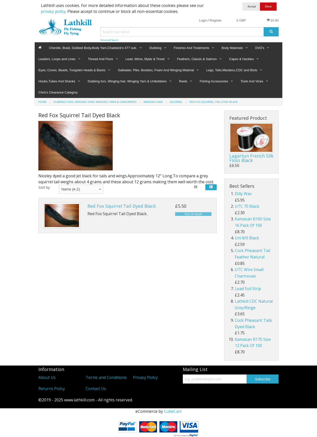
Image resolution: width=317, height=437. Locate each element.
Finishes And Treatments (191, 48)
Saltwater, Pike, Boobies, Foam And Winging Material (156, 70)
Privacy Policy (145, 377)
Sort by (44, 187)
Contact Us (96, 388)
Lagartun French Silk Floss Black (251, 158)
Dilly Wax (243, 193)
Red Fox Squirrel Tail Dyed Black (121, 206)
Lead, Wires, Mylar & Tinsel (145, 59)
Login (203, 20)
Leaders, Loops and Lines (57, 59)
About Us (47, 377)
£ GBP (241, 20)
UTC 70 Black (247, 206)
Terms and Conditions (106, 377)
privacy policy (53, 11)
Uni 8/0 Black (247, 238)
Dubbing (155, 48)
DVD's (259, 48)
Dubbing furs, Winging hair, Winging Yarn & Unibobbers (127, 81)
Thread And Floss (100, 59)
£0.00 (272, 20)
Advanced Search (109, 40)
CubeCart (173, 411)
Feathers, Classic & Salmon (197, 59)
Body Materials (232, 48)
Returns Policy (51, 388)
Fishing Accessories (214, 81)
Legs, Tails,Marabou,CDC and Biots (231, 70)
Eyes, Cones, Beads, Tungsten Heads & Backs (72, 70)
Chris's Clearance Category (58, 92)
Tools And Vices (251, 81)
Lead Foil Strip (248, 288)
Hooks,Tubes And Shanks (56, 81)
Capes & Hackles (241, 59)
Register (215, 20)
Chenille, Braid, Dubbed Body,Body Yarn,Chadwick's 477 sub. (93, 48)
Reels (183, 81)
